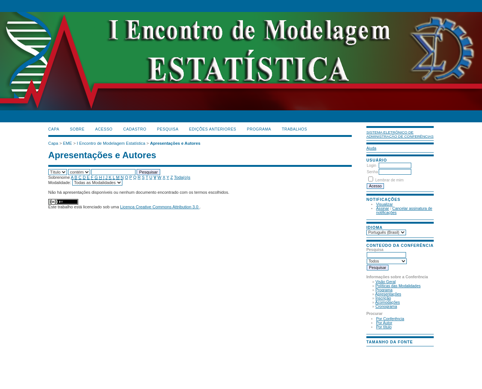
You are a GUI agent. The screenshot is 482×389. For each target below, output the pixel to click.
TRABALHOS (294, 129)
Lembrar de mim (389, 180)
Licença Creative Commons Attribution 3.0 (159, 207)
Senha (372, 172)
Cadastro (134, 129)
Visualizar (384, 204)
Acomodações (387, 302)
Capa (54, 129)
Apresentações (388, 294)
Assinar (382, 208)
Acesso (103, 129)
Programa (384, 290)
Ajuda (371, 148)
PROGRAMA (259, 129)
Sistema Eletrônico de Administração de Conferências (400, 134)
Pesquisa (168, 129)
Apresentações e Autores (175, 143)
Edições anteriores (212, 129)
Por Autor (384, 323)
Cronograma (386, 306)
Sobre (77, 129)
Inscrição (383, 298)
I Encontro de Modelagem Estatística (111, 143)
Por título (384, 327)
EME (67, 143)
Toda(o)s (182, 177)
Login (371, 165)
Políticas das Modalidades (398, 286)
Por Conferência (390, 319)
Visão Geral (385, 282)
